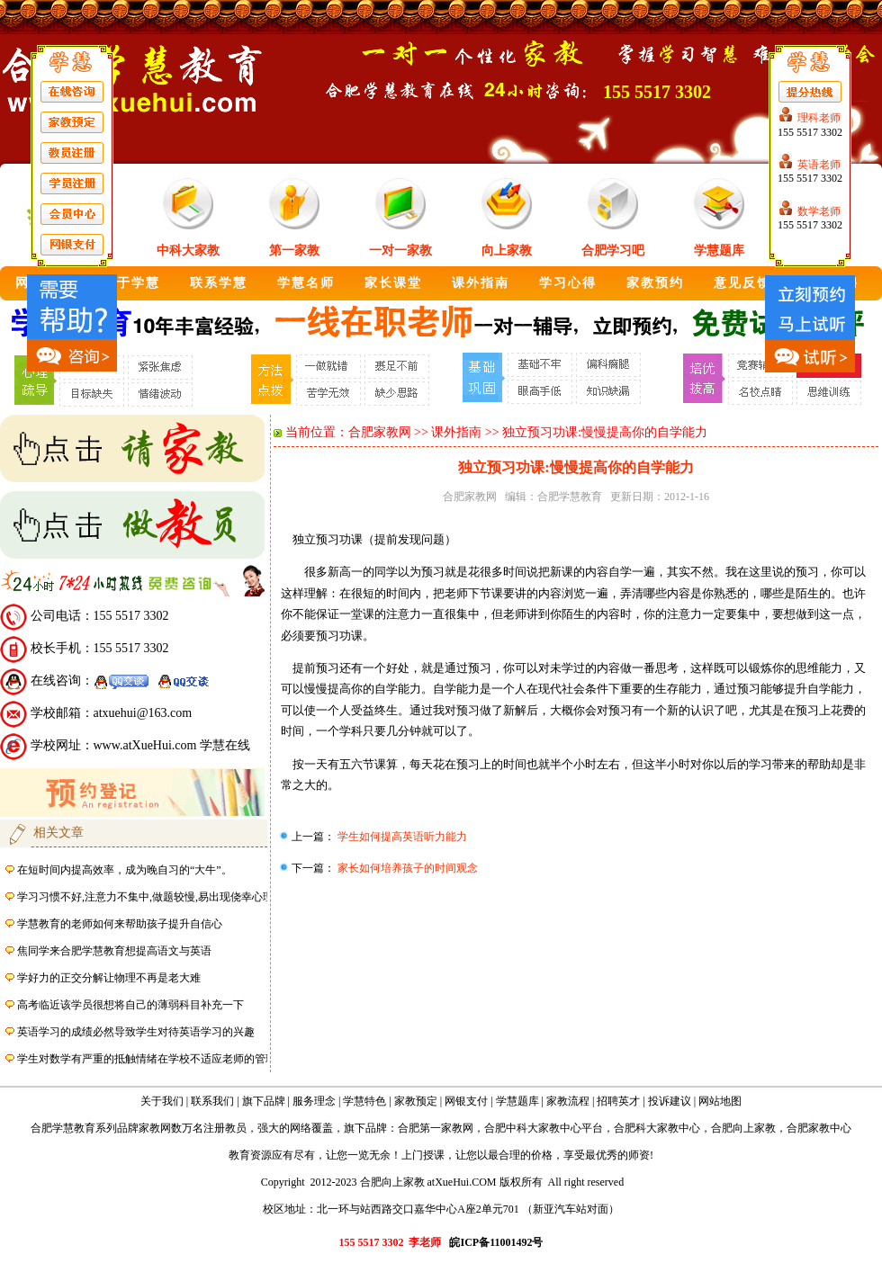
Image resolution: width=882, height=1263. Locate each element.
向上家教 (507, 250)
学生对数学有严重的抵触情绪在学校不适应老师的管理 (146, 1058)
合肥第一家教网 (435, 1128)
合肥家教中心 (819, 1128)
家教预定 (415, 1101)
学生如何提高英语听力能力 (401, 836)
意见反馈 (742, 283)
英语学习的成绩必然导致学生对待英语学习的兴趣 (136, 1032)
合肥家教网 (379, 432)
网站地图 (720, 1101)
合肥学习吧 (612, 250)
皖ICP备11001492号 (496, 1242)
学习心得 (568, 283)
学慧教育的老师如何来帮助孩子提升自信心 (119, 924)
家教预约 (655, 283)
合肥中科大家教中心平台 (543, 1128)
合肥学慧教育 (569, 496)
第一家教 (294, 250)
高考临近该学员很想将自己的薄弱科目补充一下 (130, 1005)
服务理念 (314, 1101)
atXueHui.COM (462, 1182)
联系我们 (212, 1101)
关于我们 (162, 1101)
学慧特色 (364, 1101)
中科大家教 (188, 250)
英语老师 (819, 164)
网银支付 (466, 1101)
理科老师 (819, 118)
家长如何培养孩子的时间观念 (406, 868)
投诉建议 (669, 1101)
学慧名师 (306, 283)
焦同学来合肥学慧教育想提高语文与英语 (114, 951)
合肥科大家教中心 (657, 1128)
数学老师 (819, 211)
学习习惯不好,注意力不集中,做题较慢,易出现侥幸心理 (145, 897)
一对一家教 (400, 250)
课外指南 (480, 283)
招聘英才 (618, 1101)
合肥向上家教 (743, 1128)
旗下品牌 (263, 1101)
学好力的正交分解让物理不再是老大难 (109, 978)
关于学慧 (131, 283)
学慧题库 (719, 250)
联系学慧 (219, 283)
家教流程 (568, 1101)
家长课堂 (393, 283)
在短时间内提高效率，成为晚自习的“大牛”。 (124, 870)
